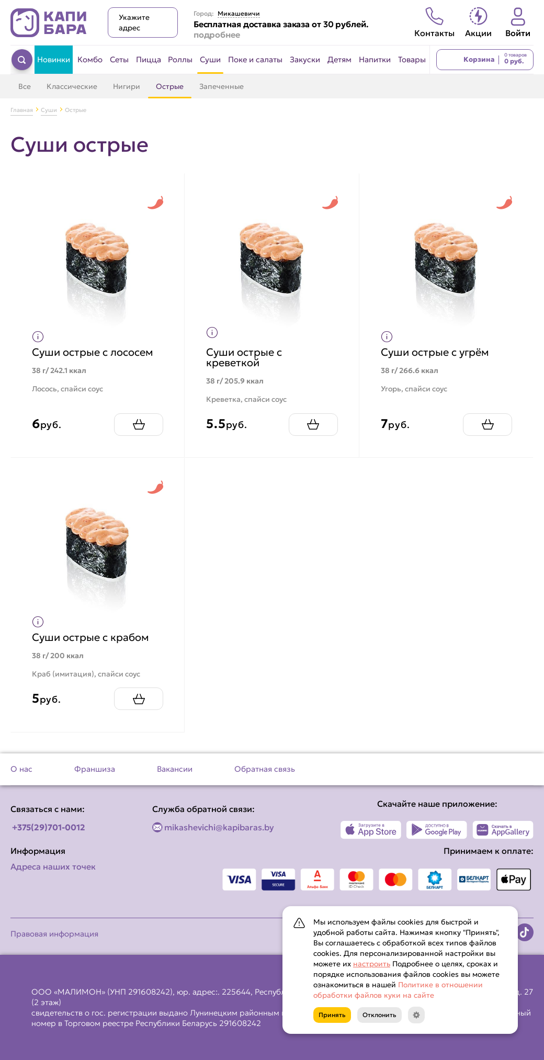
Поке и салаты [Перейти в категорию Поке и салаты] (255, 59)
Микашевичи (239, 13)
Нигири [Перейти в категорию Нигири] (126, 86)
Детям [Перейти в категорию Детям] (339, 59)
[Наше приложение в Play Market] (437, 829)
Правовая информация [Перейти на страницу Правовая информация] (54, 934)
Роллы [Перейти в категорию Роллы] (180, 59)
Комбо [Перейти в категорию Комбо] (90, 59)
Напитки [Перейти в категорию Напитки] (375, 59)
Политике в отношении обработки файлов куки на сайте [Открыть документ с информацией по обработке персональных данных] (398, 990)
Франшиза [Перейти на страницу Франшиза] (94, 769)
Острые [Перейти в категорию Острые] (170, 86)
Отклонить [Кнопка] (379, 1015)
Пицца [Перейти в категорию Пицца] (148, 59)
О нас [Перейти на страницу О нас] (21, 769)
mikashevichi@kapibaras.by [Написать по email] (219, 827)
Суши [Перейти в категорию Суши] (210, 59)
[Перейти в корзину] (485, 59)
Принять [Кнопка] (332, 1015)
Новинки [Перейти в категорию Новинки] (53, 59)
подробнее (217, 34)
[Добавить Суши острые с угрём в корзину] (487, 424)
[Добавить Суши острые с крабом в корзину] (138, 698)
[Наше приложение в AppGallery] (503, 829)
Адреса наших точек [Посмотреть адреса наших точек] (53, 866)
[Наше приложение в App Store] (371, 829)
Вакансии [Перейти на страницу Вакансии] (174, 769)
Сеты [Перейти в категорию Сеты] (119, 59)
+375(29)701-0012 (48, 827)
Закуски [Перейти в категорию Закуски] (305, 59)
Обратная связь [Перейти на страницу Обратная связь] (264, 769)
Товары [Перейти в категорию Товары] (412, 59)
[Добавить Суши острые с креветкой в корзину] (313, 424)
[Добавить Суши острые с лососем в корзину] (138, 424)
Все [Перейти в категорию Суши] (24, 86)
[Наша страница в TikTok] (525, 932)
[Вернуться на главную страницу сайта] (48, 22)
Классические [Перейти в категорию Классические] (72, 86)
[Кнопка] (416, 1015)
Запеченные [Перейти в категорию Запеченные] (221, 86)
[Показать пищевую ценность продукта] (38, 337)
